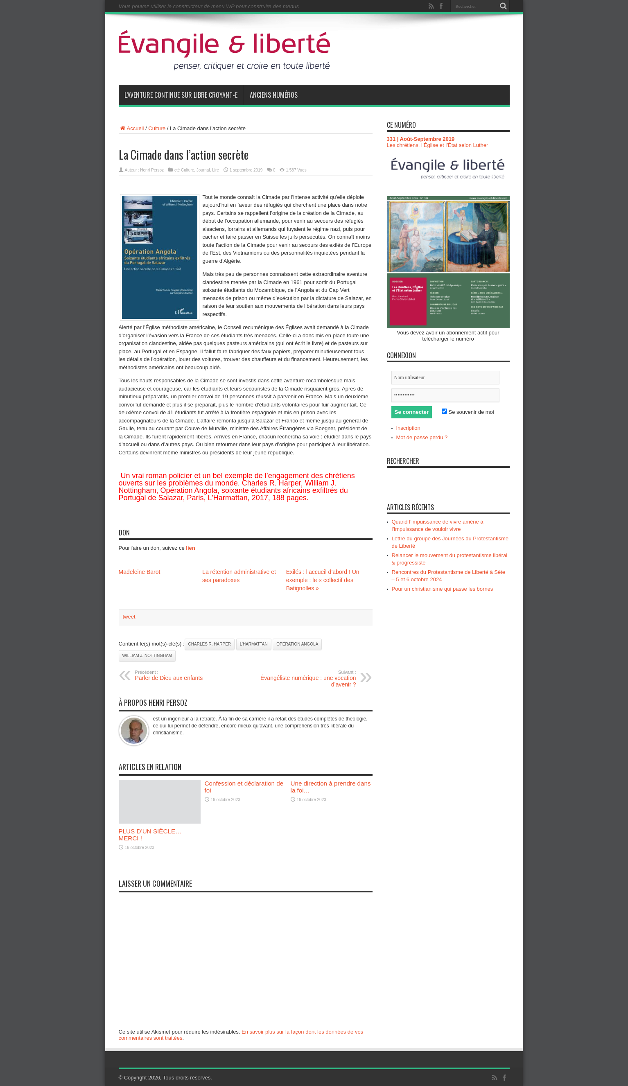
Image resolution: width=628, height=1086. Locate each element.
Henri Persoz (152, 170)
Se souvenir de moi (468, 412)
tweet (129, 617)
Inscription (408, 428)
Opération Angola (297, 644)
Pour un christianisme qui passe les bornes (442, 589)
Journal (203, 170)
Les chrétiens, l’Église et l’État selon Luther (437, 145)
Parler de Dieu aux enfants (185, 675)
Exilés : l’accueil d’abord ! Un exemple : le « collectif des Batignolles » (322, 580)
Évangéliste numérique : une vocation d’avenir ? (306, 679)
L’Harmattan (254, 644)
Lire (215, 170)
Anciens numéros (274, 95)
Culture (156, 128)
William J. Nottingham (147, 655)
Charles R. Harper (209, 644)
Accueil (131, 128)
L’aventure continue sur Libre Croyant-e (180, 95)
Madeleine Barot (139, 572)
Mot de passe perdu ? (422, 437)
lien (190, 548)
